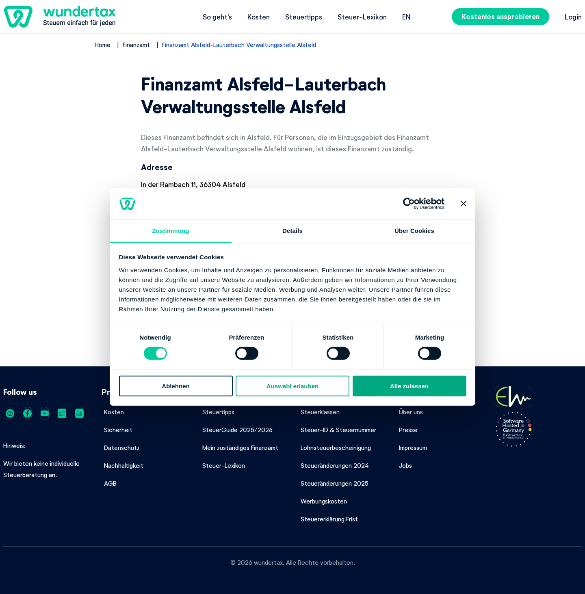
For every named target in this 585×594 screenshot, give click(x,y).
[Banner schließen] (463, 204)
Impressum (413, 447)
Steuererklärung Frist (329, 519)
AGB (110, 483)
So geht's (217, 17)
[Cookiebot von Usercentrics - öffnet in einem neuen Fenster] (408, 204)
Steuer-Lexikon (362, 17)
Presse (408, 429)
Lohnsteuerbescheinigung (336, 447)
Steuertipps (303, 17)
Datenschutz (122, 447)
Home (102, 44)
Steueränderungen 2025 (334, 483)
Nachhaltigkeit (123, 465)
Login (573, 17)
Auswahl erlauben (292, 385)
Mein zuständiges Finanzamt (240, 447)
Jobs (405, 465)
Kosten (258, 17)
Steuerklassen (320, 411)
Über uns (411, 411)
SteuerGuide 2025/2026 (237, 429)
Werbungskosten (324, 501)
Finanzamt (136, 44)
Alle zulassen (409, 385)
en (406, 17)
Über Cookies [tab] (414, 230)
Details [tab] (292, 230)
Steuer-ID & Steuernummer (338, 429)
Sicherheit (118, 429)
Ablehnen (175, 385)
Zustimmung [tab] (170, 230)
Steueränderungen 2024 (335, 465)
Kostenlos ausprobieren (501, 16)
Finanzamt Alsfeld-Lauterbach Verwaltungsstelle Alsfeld (239, 44)
